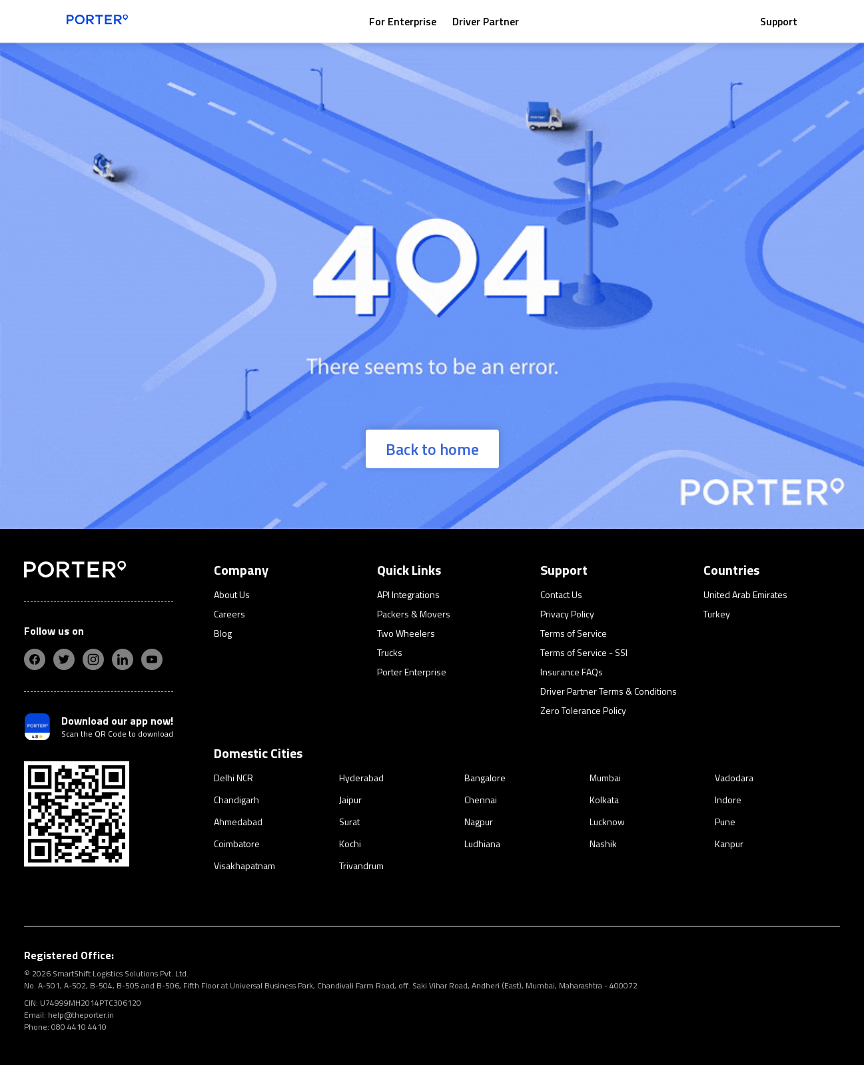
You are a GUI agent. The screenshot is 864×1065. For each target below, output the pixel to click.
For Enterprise (402, 21)
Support (778, 21)
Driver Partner (485, 21)
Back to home (432, 449)
